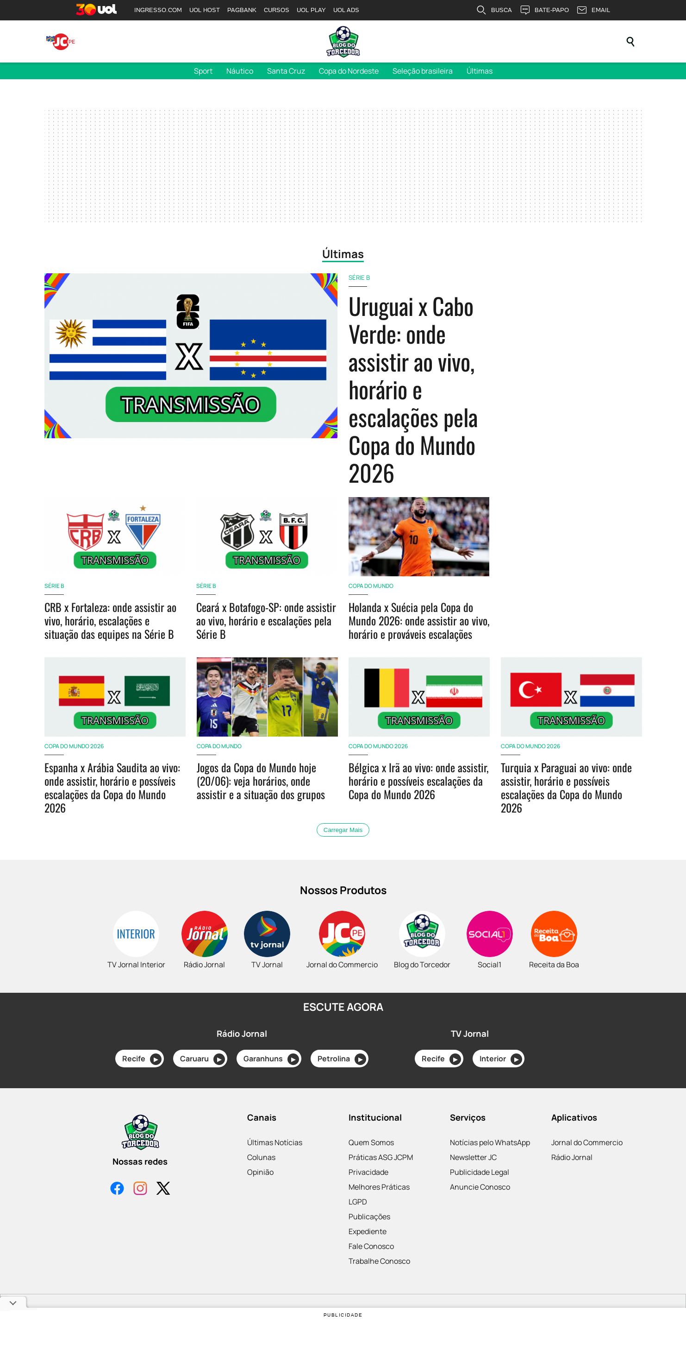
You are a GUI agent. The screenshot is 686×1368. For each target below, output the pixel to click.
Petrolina (342, 1059)
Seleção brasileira (423, 71)
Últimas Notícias (274, 1142)
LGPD (358, 1202)
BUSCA (494, 10)
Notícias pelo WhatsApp (490, 1142)
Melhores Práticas (379, 1187)
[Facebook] (117, 1189)
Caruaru (202, 1059)
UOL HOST (204, 9)
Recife (142, 1059)
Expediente (368, 1231)
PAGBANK (241, 9)
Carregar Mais (343, 829)
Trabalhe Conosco (379, 1261)
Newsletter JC (473, 1157)
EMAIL (593, 10)
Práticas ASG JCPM (381, 1157)
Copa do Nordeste (349, 71)
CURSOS (276, 9)
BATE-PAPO (544, 10)
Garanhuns (271, 1059)
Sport (203, 71)
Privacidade (368, 1172)
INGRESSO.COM (158, 9)
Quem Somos (371, 1142)
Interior (501, 1059)
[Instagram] (140, 1189)
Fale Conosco (371, 1246)
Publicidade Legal (479, 1172)
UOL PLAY (311, 9)
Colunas (261, 1157)
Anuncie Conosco (480, 1187)
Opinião (260, 1172)
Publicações (369, 1216)
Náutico (239, 71)
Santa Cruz (286, 71)
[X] (163, 1189)
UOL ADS (346, 9)
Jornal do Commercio (587, 1142)
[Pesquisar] (630, 42)
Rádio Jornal (571, 1157)
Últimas (480, 71)
